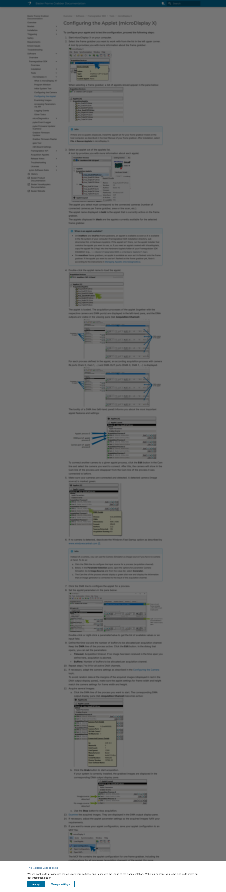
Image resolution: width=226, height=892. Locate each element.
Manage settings (60, 884)
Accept (36, 884)
